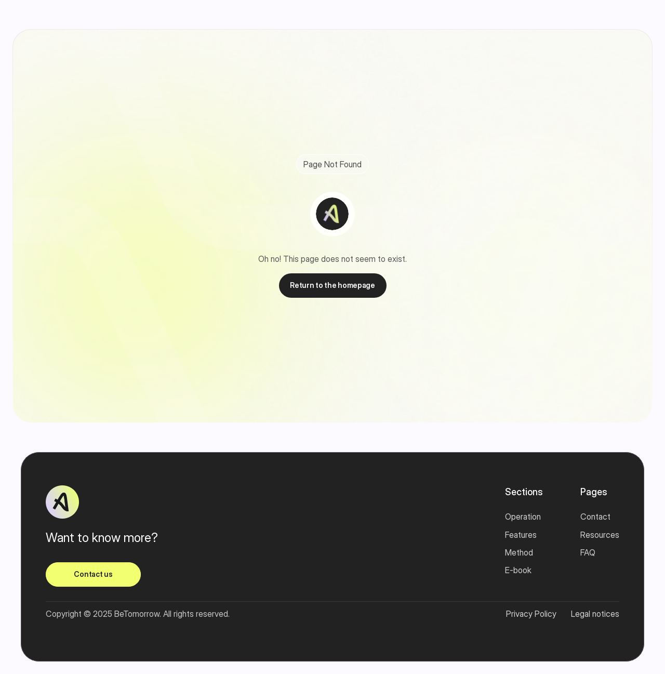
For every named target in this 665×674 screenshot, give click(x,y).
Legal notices (595, 614)
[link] (93, 574)
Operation (523, 516)
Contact (595, 516)
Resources (599, 535)
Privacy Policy (531, 614)
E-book (518, 570)
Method (519, 552)
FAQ (587, 552)
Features (521, 535)
